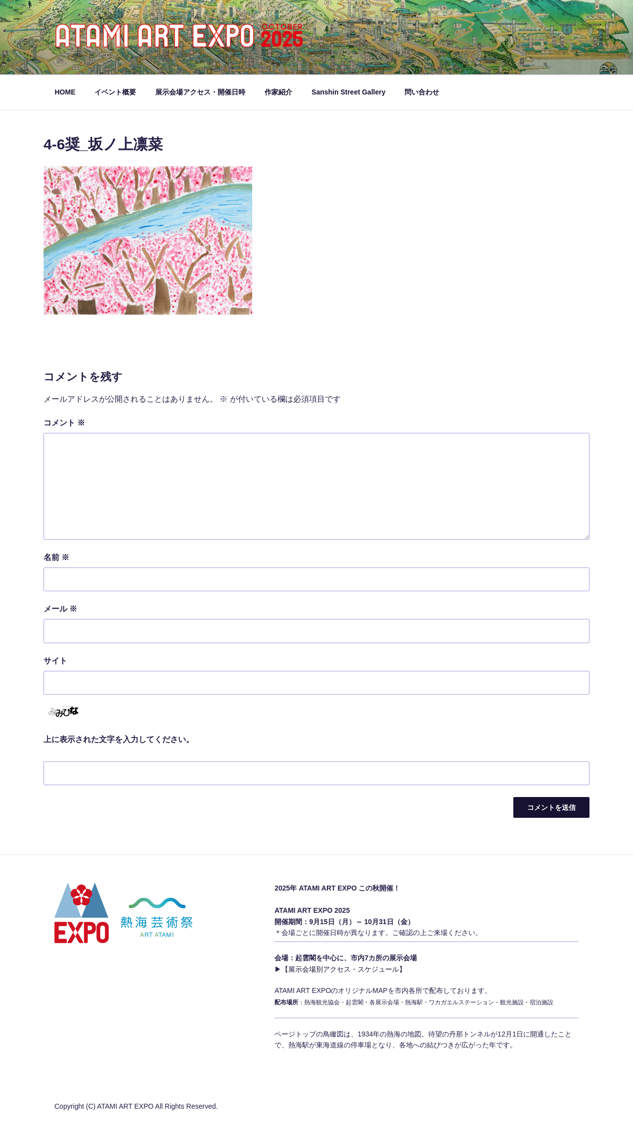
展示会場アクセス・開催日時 (200, 92)
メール (60, 609)
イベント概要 (115, 92)
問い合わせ (422, 92)
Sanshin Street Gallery (348, 92)
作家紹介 (278, 92)
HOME (65, 92)
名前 (56, 557)
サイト (55, 661)
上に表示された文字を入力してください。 (119, 739)
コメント (64, 423)
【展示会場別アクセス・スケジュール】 (343, 969)
